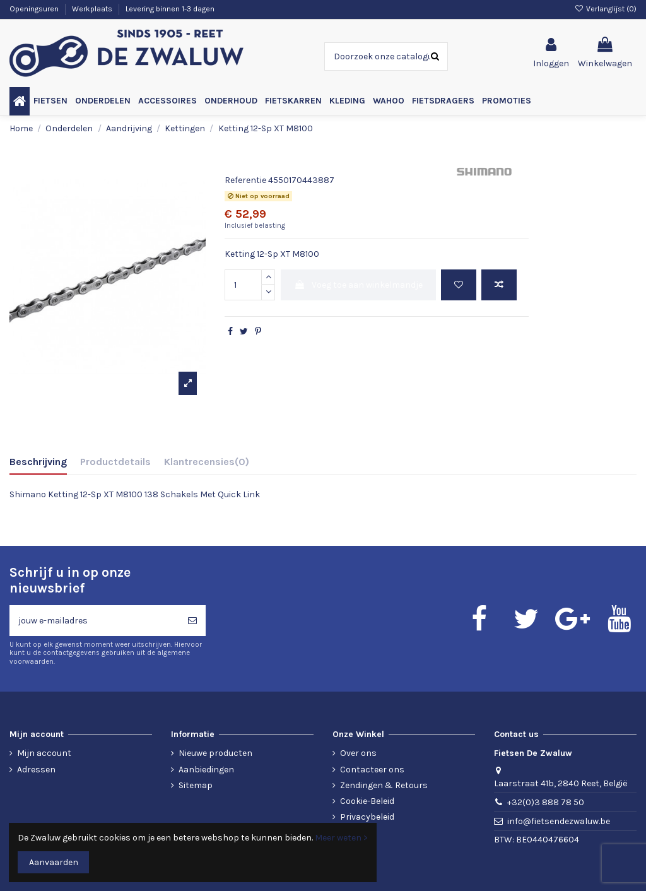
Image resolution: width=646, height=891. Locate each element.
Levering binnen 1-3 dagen (170, 8)
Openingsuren (35, 8)
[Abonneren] (192, 620)
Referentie (245, 180)
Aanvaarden (53, 862)
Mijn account (44, 753)
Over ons (358, 753)
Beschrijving (38, 462)
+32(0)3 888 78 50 (545, 802)
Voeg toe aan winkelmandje (358, 285)
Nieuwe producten (215, 753)
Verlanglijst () (606, 8)
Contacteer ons (372, 769)
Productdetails (115, 462)
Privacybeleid (367, 816)
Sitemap (196, 785)
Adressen (36, 769)
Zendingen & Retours (384, 785)
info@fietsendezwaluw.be (558, 821)
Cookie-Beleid (367, 801)
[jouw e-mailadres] (94, 620)
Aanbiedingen (206, 769)
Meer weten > (341, 837)
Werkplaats (93, 8)
